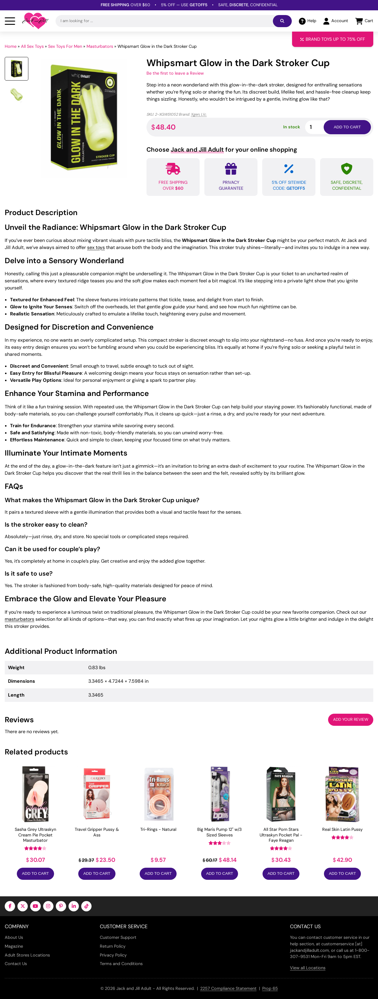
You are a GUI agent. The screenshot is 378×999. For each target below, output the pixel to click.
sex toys (96, 247)
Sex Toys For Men (65, 46)
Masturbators (100, 46)
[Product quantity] (321, 127)
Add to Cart (35, 873)
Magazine (14, 946)
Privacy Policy (113, 955)
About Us (14, 937)
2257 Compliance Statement (228, 988)
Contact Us (16, 963)
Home (11, 46)
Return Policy (113, 946)
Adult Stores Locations (27, 955)
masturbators (19, 619)
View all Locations (307, 967)
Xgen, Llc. (199, 114)
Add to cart (347, 127)
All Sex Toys (32, 46)
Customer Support (118, 937)
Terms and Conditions (121, 963)
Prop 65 (270, 988)
